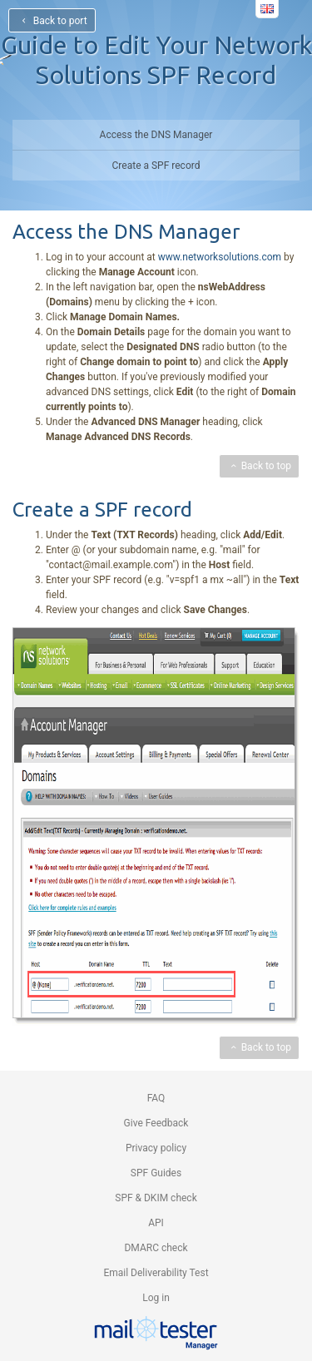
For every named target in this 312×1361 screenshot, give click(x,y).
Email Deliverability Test (155, 1273)
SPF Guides (156, 1173)
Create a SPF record (156, 165)
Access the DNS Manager (156, 135)
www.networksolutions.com (219, 257)
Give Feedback (156, 1123)
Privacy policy (156, 1148)
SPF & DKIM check (155, 1198)
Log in (156, 1298)
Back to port (52, 21)
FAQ (156, 1098)
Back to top (259, 466)
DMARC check (155, 1248)
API (156, 1223)
